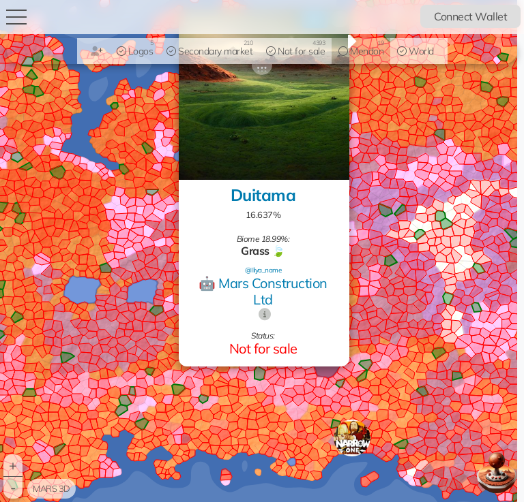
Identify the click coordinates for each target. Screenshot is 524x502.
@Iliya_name (263, 270)
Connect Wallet (470, 16)
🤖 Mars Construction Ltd (263, 291)
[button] (352, 438)
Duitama (263, 194)
